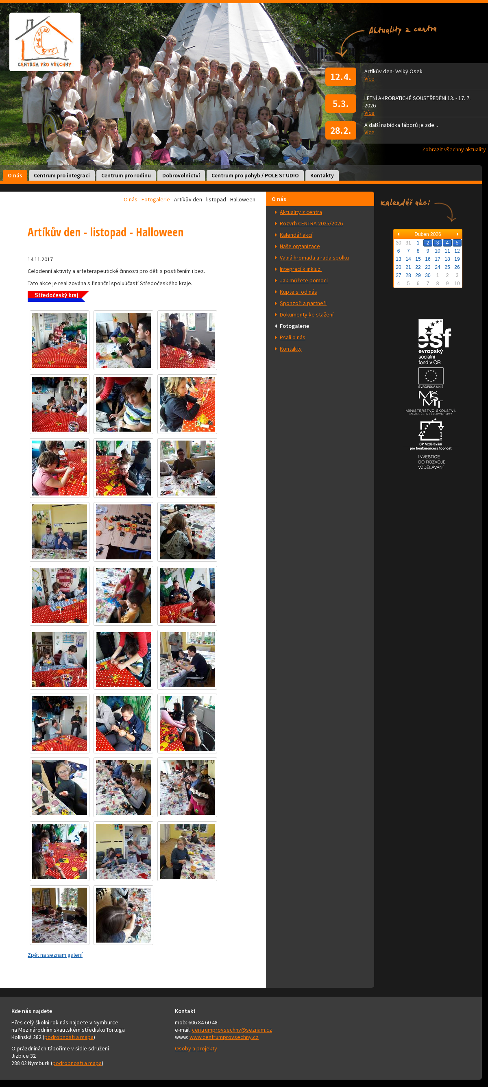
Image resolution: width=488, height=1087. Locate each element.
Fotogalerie (294, 326)
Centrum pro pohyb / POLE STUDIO (255, 175)
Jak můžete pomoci (304, 280)
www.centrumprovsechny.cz (224, 1037)
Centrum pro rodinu (126, 175)
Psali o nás (292, 337)
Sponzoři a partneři (303, 303)
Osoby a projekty (196, 1048)
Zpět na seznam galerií (55, 954)
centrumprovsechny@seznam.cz (232, 1029)
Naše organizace (300, 246)
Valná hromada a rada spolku (314, 257)
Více (369, 78)
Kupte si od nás (298, 291)
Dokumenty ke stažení (306, 314)
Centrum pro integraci (62, 175)
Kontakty (322, 175)
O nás (15, 175)
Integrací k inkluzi (301, 269)
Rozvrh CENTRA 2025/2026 (311, 223)
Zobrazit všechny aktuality (454, 149)
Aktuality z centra (301, 212)
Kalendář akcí (296, 234)
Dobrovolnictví (181, 175)
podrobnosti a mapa (69, 1037)
